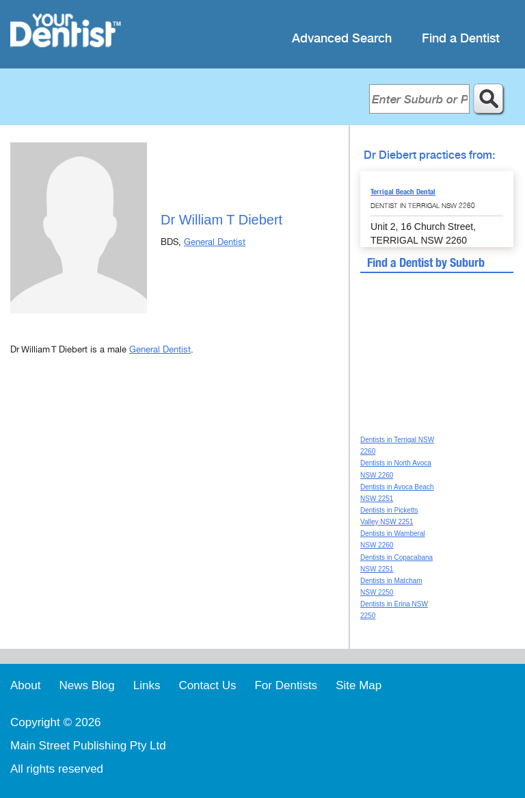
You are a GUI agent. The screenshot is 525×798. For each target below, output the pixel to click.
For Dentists (285, 685)
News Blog (86, 685)
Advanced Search (342, 38)
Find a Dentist (461, 38)
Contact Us (207, 685)
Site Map (358, 685)
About (25, 685)
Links (147, 685)
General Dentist (214, 242)
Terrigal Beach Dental (403, 191)
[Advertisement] (174, 484)
